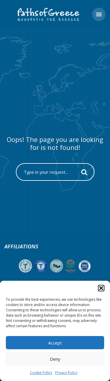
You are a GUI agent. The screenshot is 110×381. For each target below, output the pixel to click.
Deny (55, 359)
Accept (55, 343)
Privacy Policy (66, 372)
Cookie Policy (41, 372)
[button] (101, 288)
